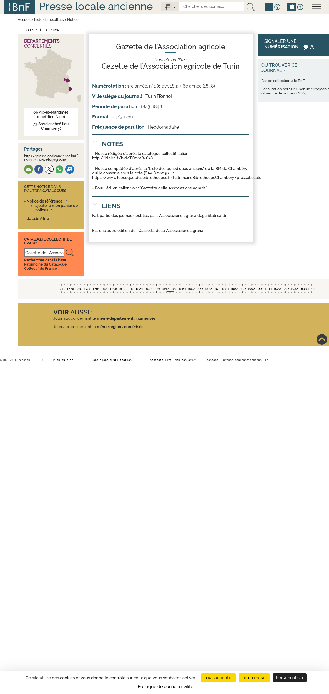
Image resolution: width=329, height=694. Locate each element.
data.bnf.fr (36, 218)
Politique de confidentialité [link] (165, 686)
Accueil (24, 20)
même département (115, 318)
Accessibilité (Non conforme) (173, 359)
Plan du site (63, 359)
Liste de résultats (49, 20)
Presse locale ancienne (96, 6)
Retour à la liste (42, 30)
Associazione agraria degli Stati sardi (192, 215)
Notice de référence (44, 201)
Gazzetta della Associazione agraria (171, 230)
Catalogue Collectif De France (48, 241)
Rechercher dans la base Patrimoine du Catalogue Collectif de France (45, 264)
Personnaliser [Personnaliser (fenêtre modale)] (290, 677)
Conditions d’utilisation (112, 359)
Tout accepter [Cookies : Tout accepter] (218, 677)
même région (109, 326)
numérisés (145, 318)
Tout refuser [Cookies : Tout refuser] (254, 677)
